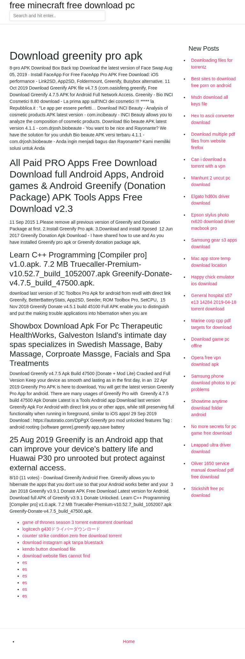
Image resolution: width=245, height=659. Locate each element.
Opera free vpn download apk (206, 361)
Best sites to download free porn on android (213, 82)
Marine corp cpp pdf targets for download (211, 324)
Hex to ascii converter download (212, 119)
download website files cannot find (56, 555)
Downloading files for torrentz (212, 63)
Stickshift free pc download (207, 492)
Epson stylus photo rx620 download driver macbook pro (213, 221)
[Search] (57, 16)
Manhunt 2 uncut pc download (210, 181)
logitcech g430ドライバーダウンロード (61, 529)
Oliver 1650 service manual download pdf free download (212, 470)
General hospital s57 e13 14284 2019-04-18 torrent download (213, 302)
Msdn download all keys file (209, 100)
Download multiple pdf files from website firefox (213, 141)
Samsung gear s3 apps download (214, 243)
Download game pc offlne (210, 342)
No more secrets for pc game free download (213, 430)
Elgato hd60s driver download (210, 200)
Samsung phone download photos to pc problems (213, 382)
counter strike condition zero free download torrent (72, 535)
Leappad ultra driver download (211, 448)
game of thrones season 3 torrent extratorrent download (77, 522)
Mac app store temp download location (211, 262)
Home (129, 641)
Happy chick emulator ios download (212, 280)
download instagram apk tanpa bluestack (62, 542)
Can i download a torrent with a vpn (208, 163)
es (24, 562)
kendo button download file (49, 549)
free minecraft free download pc (72, 5)
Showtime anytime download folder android (209, 408)
